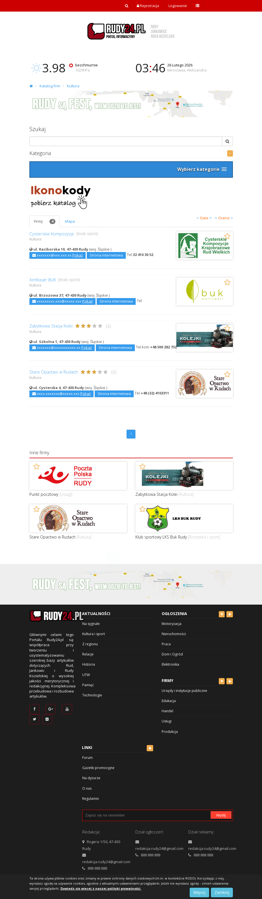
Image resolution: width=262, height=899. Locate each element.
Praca (166, 644)
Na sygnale (91, 623)
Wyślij (221, 815)
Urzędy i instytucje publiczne (184, 690)
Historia (88, 664)
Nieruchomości (174, 633)
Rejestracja (148, 5)
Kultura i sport (93, 633)
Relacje (88, 654)
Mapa (70, 221)
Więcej (199, 892)
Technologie (92, 695)
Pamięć (88, 685)
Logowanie (177, 5)
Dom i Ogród (172, 654)
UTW (86, 674)
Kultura (73, 85)
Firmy (44, 221)
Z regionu (90, 644)
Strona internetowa (106, 255)
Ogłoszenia (174, 613)
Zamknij (222, 892)
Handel (167, 711)
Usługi (167, 721)
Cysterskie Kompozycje (51, 233)
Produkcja (170, 731)
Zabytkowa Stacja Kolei (51, 325)
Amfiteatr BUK (42, 279)
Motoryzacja (171, 623)
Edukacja (169, 700)
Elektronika (170, 664)
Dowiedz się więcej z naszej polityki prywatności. (100, 888)
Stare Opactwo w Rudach (53, 372)
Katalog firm (50, 85)
